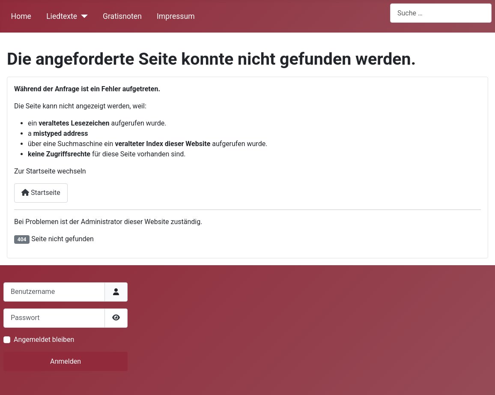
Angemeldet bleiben (44, 339)
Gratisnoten (122, 16)
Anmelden (65, 361)
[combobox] (441, 13)
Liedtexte (61, 16)
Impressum (176, 16)
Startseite (40, 193)
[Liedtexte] (82, 16)
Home (21, 16)
